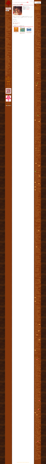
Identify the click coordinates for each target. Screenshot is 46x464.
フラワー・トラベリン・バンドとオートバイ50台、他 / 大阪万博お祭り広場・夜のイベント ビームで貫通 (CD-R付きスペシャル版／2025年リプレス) (38, 220)
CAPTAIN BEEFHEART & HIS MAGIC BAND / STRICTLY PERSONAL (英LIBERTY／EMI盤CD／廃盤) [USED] (38, 440)
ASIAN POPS (7, 39)
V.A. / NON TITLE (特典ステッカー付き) (38, 121)
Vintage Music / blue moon (7, 31)
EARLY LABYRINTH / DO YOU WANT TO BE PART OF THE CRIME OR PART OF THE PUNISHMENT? (38, 342)
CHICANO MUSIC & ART (8, 37)
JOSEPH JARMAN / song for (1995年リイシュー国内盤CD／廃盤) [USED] (38, 437)
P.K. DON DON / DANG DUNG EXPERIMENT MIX (38, 119)
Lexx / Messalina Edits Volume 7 (37, 96)
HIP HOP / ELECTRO (8, 40)
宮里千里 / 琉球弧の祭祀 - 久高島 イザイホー (37, 171)
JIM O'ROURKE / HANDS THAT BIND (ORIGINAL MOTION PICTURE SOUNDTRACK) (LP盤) (38, 293)
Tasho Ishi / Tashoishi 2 (37, 35)
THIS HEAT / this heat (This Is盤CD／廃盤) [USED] (37, 414)
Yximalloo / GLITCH (37, 295)
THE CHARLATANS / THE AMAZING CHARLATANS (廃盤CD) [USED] (37, 385)
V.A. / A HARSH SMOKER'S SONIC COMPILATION (37, 270)
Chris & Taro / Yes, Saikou (37, 90)
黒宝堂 (6, 72)
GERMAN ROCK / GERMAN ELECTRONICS (8, 49)
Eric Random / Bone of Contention (37, 62)
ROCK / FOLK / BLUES (8, 24)
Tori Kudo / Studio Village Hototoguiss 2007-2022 (38, 283)
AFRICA (7, 33)
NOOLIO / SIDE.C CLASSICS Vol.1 (37, 183)
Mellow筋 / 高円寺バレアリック (8, 16)
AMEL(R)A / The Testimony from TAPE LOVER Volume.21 (37, 299)
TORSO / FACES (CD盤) (38, 106)
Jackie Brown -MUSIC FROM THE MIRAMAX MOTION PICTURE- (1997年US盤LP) (38, 101)
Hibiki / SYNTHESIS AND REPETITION (37, 274)
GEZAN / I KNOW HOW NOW (38, 79)
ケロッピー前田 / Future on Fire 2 (38, 336)
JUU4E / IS (36, 223)
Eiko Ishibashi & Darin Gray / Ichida (37, 168)
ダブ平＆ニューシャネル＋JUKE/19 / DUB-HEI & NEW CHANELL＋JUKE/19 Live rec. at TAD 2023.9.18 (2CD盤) (38, 124)
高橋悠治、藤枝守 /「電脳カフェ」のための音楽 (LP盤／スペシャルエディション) (38, 142)
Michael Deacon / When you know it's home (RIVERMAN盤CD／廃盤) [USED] (38, 380)
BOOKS (7, 69)
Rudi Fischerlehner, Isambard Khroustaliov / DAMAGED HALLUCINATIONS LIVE (38, 207)
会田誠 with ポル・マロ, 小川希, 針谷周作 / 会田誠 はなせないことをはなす (38, 185)
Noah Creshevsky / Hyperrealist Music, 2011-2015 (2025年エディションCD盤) (38, 139)
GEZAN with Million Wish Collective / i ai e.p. (37, 107)
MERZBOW (7, 53)
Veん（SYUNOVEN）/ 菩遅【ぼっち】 (37, 305)
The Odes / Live (37, 203)
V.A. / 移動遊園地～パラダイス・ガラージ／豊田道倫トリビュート (38, 45)
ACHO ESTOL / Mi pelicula (37, 351)
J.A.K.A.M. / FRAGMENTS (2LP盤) (37, 289)
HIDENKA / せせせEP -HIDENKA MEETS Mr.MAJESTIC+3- (37, 235)
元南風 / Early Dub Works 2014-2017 (37, 49)
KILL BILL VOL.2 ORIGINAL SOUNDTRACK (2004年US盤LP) (37, 104)
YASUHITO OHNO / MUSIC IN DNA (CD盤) (37, 42)
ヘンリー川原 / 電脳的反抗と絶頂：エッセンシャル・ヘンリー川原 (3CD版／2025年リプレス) (38, 146)
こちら (16, 21)
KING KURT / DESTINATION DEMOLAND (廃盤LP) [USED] (37, 358)
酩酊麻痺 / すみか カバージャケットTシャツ (37, 149)
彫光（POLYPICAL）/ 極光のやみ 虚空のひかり (38, 182)
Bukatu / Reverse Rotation (38, 301)
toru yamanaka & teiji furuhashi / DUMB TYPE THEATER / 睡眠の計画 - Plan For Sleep (37, 308)
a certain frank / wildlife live (37, 91)
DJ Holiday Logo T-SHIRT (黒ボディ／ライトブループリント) (38, 216)
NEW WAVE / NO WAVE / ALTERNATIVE (8, 22)
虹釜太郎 (7, 66)
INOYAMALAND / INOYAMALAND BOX (37, 112)
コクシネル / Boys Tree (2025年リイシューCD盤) (38, 281)
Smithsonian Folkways (8, 32)
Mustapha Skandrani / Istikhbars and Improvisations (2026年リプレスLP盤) (38, 40)
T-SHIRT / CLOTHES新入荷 (8, 15)
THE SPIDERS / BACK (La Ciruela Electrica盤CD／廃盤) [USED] (37, 395)
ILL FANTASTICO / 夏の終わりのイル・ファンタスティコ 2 (38, 57)
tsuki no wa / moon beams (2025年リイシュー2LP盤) (38, 286)
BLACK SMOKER (8, 60)
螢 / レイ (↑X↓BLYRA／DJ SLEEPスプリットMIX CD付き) (38, 37)
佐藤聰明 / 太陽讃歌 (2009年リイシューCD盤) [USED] (38, 443)
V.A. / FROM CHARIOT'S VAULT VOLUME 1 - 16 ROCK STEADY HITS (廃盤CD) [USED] (37, 455)
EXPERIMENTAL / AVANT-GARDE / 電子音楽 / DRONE (8, 52)
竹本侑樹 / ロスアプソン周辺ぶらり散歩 (37, 324)
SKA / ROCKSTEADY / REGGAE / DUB (8, 41)
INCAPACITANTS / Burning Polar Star (37, 194)
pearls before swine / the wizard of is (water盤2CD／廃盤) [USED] (38, 409)
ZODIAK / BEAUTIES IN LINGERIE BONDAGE (38, 212)
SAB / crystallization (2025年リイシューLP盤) (37, 191)
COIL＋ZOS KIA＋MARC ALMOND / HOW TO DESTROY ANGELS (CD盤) (37, 14)
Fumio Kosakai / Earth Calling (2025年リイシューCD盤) (38, 232)
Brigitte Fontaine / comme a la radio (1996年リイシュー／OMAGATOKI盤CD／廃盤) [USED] (38, 402)
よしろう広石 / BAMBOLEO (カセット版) (38, 325)
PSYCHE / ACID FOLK (8, 23)
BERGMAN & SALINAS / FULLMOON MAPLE (38, 177)
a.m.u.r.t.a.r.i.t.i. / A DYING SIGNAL (37, 130)
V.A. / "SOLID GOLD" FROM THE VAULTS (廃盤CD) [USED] (38, 452)
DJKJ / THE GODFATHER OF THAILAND (37, 160)
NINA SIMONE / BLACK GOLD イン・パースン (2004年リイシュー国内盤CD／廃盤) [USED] (38, 430)
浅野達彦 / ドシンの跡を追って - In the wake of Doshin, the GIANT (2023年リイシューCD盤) (38, 338)
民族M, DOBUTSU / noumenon (37, 275)
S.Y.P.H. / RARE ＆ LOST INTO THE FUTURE (38, 93)
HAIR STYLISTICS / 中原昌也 (8, 54)
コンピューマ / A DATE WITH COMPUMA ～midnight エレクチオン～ (22, 33)
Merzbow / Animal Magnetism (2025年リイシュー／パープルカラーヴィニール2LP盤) (38, 31)
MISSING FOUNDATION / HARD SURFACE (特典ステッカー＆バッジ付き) (37, 19)
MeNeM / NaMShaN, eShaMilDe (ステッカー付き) (38, 163)
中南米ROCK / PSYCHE (8, 28)
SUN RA (7, 35)
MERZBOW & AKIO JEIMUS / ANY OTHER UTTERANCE (37, 26)
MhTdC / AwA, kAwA (37, 110)
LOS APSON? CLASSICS (7, 18)
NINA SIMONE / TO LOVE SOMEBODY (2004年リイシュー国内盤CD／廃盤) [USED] (38, 433)
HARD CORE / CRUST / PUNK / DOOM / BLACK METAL (8, 47)
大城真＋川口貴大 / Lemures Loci (37, 167)
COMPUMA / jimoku (37, 78)
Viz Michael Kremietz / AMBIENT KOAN (37, 152)
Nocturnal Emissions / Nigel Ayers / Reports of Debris (37, 156)
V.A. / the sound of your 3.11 (37, 272)
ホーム (13, 2)
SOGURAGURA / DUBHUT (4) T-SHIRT (37, 70)
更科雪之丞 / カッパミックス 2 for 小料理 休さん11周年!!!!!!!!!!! (38, 330)
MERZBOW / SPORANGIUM (36, 24)
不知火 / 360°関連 (8, 65)
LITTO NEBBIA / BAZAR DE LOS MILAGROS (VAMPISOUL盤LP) (38, 240)
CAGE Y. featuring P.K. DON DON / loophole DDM (38, 297)
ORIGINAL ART (8, 73)
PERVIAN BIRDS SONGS (37, 334)
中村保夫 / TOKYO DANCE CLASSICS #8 (37, 88)
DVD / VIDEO (7, 68)
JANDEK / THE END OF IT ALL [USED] (38, 377)
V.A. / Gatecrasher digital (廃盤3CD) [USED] (38, 383)
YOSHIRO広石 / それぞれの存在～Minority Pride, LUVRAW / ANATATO (38, 328)
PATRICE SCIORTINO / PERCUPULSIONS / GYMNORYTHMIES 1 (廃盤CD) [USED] (38, 406)
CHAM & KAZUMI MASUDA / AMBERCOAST (37, 244)
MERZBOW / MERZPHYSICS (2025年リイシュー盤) (38, 28)
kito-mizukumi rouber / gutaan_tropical (37, 198)
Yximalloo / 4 (36, 290)
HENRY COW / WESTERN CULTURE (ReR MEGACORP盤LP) (37, 179)
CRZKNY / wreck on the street (37, 265)
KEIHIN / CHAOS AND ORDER (37, 87)
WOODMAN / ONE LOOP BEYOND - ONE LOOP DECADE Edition (37, 349)
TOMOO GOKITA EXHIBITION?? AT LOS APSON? (37, 332)
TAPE (6, 74)
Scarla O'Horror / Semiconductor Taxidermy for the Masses (37, 202)
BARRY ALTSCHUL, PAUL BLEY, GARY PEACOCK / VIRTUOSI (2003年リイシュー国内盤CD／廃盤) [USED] (38, 427)
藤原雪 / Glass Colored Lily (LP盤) (37, 237)
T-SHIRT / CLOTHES (8, 70)
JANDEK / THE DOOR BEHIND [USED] (37, 378)
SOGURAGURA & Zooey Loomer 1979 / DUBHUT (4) (37, 68)
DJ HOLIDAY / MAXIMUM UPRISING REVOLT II (37, 60)
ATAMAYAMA (7, 64)
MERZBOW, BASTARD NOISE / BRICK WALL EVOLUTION (38, 22)
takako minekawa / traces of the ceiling (38, 135)
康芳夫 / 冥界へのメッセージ (37, 284)
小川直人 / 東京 (37, 43)
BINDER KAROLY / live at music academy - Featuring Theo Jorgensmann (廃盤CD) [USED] (38, 364)
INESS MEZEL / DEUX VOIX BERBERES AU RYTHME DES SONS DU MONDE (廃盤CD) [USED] (38, 367)
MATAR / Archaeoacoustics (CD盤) (37, 154)
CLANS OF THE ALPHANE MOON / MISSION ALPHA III (37, 214)
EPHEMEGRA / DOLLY (38, 236)
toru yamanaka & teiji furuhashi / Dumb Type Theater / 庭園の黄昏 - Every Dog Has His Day (37, 311)
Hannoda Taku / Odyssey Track (38, 346)
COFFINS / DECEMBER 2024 (38, 254)
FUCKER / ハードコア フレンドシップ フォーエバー (38, 225)
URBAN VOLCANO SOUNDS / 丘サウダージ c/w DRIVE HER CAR (37, 75)
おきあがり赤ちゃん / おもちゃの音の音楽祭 (37, 279)
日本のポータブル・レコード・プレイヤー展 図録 (38, 277)
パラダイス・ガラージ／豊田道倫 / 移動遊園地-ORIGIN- (38, 48)
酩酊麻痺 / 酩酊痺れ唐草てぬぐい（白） (37, 151)
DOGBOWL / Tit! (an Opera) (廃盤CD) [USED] (37, 375)
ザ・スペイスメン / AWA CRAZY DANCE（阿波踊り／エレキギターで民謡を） (38, 81)
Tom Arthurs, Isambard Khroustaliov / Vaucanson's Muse (37, 205)
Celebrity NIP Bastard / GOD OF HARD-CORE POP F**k (37, 117)
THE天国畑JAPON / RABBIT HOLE (37, 66)
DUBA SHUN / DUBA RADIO (37, 51)
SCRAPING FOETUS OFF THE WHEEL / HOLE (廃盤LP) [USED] (38, 400)
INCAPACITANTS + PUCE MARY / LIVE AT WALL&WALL (37, 230)
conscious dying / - (37, 268)
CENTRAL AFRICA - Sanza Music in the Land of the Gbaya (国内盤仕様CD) (38, 188)
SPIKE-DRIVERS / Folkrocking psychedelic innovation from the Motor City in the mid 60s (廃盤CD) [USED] (37, 392)
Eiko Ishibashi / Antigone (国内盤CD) (38, 115)
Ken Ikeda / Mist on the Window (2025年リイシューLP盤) (37, 259)
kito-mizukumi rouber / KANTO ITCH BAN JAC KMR (37, 252)
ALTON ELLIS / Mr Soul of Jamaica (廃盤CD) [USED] (38, 449)
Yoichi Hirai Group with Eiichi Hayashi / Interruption (38, 64)
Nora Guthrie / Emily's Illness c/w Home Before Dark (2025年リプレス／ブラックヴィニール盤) (38, 127)
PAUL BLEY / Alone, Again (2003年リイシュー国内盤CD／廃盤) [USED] (38, 397)
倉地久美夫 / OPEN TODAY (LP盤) (37, 287)
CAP (6, 71)
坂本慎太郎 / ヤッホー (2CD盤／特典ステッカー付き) (38, 85)
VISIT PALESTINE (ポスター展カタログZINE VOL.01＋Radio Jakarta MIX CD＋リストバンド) (38, 261)
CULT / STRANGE (8, 61)
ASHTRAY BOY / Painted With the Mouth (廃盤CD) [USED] (38, 373)
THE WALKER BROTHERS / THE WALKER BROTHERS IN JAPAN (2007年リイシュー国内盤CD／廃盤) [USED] (38, 420)
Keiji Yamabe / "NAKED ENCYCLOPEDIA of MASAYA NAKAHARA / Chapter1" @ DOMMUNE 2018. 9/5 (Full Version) (38, 316)
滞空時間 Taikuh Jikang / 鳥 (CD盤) (38, 113)
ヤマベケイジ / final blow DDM (37, 322)
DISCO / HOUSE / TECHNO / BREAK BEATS (8, 21)
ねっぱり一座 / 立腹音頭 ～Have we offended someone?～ (37, 227)
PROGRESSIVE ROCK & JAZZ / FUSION (8, 25)
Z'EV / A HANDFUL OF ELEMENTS (37, 16)
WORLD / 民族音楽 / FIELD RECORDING (8, 29)
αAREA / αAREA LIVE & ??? (37, 246)
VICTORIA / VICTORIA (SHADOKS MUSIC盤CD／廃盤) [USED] (38, 458)
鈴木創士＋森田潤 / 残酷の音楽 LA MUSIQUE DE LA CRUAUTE (37, 175)
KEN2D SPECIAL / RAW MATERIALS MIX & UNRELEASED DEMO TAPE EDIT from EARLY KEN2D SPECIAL (38, 249)
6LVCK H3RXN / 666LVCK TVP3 (37, 210)
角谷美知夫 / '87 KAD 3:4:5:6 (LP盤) (37, 73)
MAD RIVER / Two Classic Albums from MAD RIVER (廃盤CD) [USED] (37, 411)
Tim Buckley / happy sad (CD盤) (24, 2)
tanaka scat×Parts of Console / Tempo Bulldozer (37, 133)
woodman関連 (7, 56)
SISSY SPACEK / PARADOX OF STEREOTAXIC (37, 196)
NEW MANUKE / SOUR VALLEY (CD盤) (38, 109)
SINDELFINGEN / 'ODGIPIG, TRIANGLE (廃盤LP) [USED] (38, 361)
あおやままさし (8, 45)
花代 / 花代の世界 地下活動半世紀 (37, 242)
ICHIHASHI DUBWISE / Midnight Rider (38, 192)
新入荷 (6, 12)
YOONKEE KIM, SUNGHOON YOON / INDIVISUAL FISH (37, 256)
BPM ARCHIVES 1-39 (37, 199)
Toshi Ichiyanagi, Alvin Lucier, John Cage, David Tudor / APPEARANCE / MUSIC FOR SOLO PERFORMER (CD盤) (37, 54)
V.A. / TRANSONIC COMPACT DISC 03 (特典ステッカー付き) (38, 165)
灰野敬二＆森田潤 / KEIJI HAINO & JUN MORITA (37, 173)
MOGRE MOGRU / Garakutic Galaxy (37, 345)
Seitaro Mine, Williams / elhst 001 (37, 77)
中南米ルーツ (7, 27)
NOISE (6, 50)
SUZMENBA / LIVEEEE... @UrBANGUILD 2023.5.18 (38, 353)
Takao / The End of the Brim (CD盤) (37, 158)
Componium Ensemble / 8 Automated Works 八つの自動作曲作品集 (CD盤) (38, 137)
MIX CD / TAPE (7, 19)
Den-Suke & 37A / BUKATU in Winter (37, 302)
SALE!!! (7, 75)
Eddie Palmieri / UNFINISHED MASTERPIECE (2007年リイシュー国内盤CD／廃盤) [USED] (38, 446)
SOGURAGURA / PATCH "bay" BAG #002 (37, 71)
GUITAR (7, 43)
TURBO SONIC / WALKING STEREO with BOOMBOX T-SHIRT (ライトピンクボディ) (38, 320)
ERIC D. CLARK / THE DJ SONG (37, 95)
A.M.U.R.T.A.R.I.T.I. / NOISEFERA (37, 131)
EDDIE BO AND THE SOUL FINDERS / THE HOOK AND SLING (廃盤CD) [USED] (37, 370)
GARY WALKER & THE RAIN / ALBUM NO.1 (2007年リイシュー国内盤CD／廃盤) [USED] (38, 423)
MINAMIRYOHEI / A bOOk (37, 266)
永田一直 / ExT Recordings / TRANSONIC (8, 58)
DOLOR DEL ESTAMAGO (7, 63)
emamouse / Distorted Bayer (37, 304)
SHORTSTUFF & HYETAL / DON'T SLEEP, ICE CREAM (37, 98)
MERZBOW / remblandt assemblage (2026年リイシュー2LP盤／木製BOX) (38, 34)
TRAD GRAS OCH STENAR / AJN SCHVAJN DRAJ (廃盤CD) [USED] (38, 389)
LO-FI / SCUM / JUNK (8, 62)
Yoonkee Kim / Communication (36, 313)
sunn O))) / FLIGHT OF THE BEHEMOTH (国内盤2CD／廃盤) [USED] (38, 416)
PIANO (6, 44)
